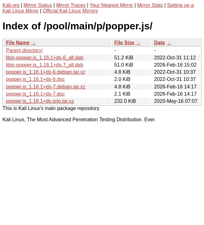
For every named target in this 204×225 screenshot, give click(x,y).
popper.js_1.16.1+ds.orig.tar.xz (40, 101)
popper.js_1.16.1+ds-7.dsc (35, 94)
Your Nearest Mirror (111, 5)
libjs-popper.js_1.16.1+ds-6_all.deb (44, 57)
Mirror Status (37, 5)
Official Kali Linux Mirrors (70, 10)
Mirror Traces (71, 5)
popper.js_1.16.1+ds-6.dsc (35, 79)
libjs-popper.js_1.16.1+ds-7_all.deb (44, 65)
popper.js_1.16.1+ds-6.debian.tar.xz (45, 72)
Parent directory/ (24, 50)
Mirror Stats (150, 5)
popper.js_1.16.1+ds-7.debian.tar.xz (45, 86)
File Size (124, 42)
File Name (18, 42)
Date (159, 42)
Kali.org (10, 5)
